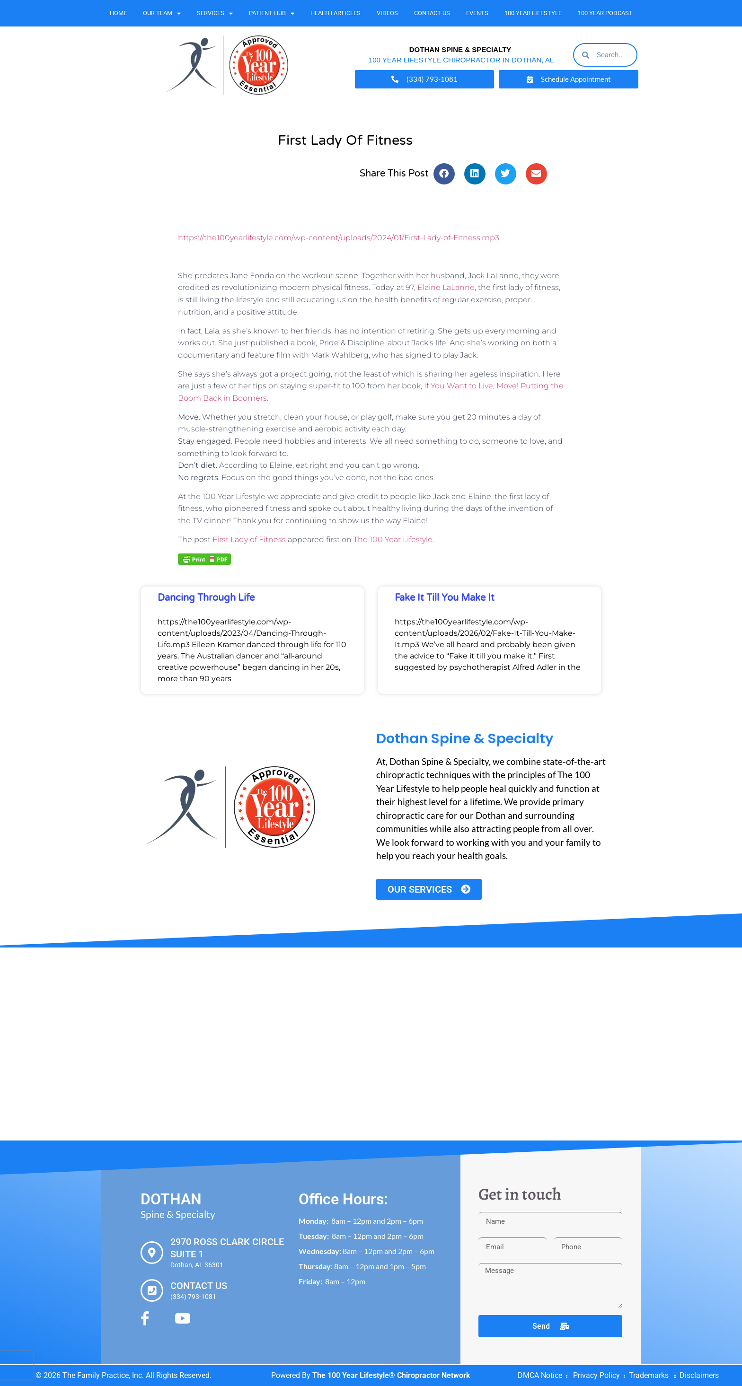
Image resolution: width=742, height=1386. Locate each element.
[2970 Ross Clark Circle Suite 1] (152, 1252)
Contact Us (432, 13)
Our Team (162, 13)
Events (477, 13)
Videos (387, 13)
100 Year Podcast (605, 13)
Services (215, 13)
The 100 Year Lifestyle (393, 539)
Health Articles (335, 13)
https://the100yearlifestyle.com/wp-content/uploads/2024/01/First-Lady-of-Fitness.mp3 (338, 237)
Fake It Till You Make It (445, 598)
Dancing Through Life (206, 598)
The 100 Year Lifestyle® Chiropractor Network (391, 1375)
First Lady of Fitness (249, 539)
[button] (444, 173)
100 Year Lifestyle (533, 13)
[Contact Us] (152, 1290)
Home (118, 13)
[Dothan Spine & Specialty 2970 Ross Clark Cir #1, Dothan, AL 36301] (371, 1044)
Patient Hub (271, 13)
